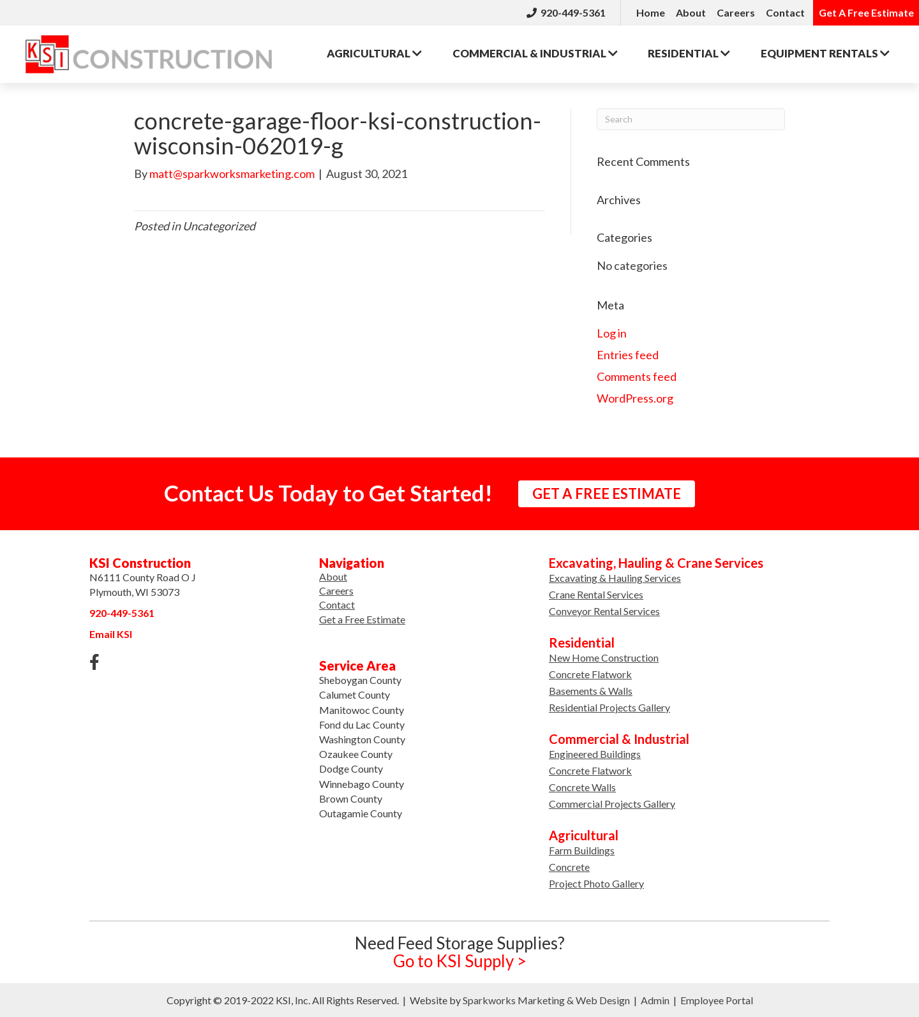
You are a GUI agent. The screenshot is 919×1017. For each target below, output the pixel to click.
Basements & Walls (590, 691)
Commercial (535, 53)
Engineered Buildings (595, 754)
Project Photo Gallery (596, 883)
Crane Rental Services (596, 594)
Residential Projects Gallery (609, 707)
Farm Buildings (582, 850)
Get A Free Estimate (866, 12)
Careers (736, 12)
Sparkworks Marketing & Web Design (546, 1000)
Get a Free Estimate (362, 619)
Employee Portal (716, 1000)
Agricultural (374, 53)
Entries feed (628, 355)
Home (650, 12)
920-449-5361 (566, 12)
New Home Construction (604, 657)
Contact (785, 12)
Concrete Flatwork (590, 674)
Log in (612, 333)
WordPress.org (635, 398)
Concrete (569, 867)
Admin (655, 1000)
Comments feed (636, 376)
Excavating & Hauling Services (615, 578)
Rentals (825, 53)
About (691, 12)
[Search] (691, 119)
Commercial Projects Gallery (612, 804)
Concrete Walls (582, 787)
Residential (689, 53)
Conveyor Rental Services (604, 611)
